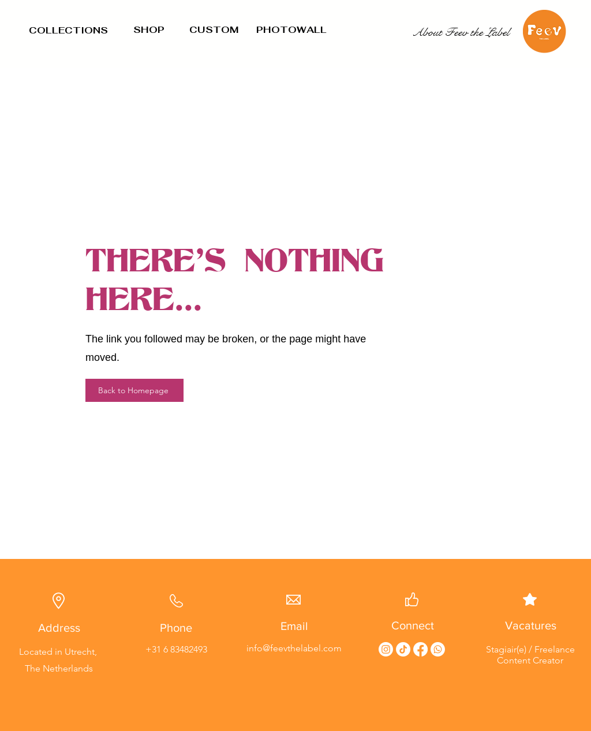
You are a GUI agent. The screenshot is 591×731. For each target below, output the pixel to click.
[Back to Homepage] (134, 390)
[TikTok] (403, 649)
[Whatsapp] (438, 649)
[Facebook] (420, 649)
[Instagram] (386, 649)
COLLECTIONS (68, 30)
